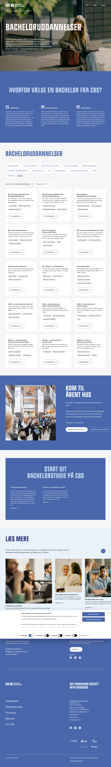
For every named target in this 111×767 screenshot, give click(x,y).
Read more (9, 614)
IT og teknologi (37, 171)
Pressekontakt (74, 714)
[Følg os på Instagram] (75, 658)
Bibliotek (10, 719)
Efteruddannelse (14, 707)
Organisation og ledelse (79, 171)
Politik (94, 171)
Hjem (8, 11)
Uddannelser (14, 11)
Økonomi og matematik (50, 166)
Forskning (11, 713)
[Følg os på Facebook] (71, 658)
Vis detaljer (83, 764)
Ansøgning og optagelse (13, 649)
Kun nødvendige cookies (93, 747)
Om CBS (10, 724)
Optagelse (14, 508)
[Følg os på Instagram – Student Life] (80, 658)
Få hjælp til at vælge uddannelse (16, 652)
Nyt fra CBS (73, 717)
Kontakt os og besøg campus (78, 712)
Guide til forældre (11, 654)
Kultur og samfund (30, 166)
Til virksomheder (75, 720)
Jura (49, 171)
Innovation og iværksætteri (17, 171)
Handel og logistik (89, 166)
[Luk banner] (108, 740)
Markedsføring (60, 171)
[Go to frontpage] (15, 5)
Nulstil (20, 176)
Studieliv (45, 502)
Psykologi (10, 176)
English (86, 5)
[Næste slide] (103, 551)
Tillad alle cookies (93, 742)
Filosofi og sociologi (70, 166)
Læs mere (58, 603)
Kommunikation (13, 166)
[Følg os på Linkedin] (80, 728)
